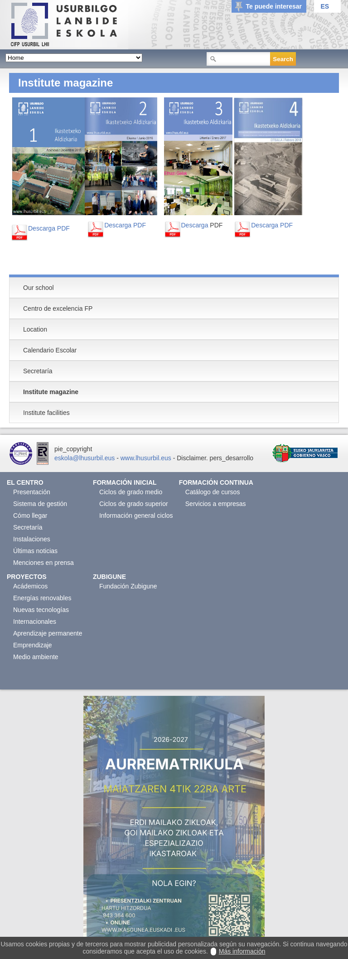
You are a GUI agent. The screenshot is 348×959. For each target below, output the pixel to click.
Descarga (194, 225)
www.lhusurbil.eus (146, 458)
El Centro (25, 482)
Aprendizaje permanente (47, 633)
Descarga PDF (49, 228)
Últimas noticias (35, 550)
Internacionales (34, 621)
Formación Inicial (125, 482)
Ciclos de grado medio (130, 492)
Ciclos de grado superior (133, 503)
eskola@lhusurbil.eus (84, 458)
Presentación (31, 492)
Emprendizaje (32, 645)
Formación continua (216, 482)
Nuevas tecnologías (41, 609)
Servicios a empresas (215, 503)
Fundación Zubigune (128, 586)
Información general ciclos (136, 515)
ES (324, 6)
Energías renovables (42, 598)
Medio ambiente (35, 656)
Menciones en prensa (43, 562)
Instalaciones (31, 539)
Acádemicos (30, 586)
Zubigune (109, 576)
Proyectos (27, 576)
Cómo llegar (30, 515)
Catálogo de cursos (212, 492)
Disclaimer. (192, 458)
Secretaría (28, 527)
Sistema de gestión (40, 503)
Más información (242, 951)
